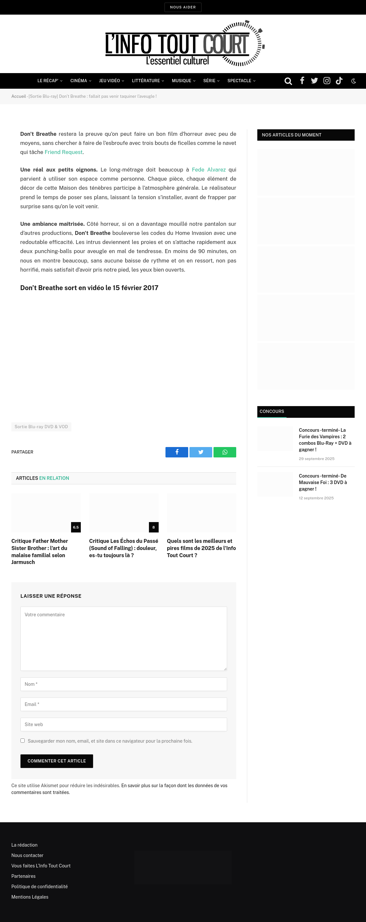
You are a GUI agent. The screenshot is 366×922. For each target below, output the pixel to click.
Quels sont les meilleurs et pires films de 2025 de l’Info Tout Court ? (201, 548)
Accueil (18, 96)
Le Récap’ (47, 80)
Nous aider (183, 7)
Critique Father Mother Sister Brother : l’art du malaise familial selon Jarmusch (39, 551)
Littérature (146, 80)
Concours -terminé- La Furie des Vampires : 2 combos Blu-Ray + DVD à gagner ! (325, 440)
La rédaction (24, 845)
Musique (181, 80)
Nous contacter (27, 855)
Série (209, 80)
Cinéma (78, 80)
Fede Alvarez (209, 169)
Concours (272, 411)
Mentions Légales (29, 897)
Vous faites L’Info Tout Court (41, 865)
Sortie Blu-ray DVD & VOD (41, 426)
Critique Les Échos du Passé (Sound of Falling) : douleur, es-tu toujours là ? (123, 548)
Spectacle (239, 80)
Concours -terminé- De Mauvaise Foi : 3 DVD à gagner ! (323, 482)
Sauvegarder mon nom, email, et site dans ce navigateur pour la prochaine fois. (110, 741)
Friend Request (63, 152)
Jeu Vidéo (109, 80)
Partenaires (23, 876)
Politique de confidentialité (39, 886)
